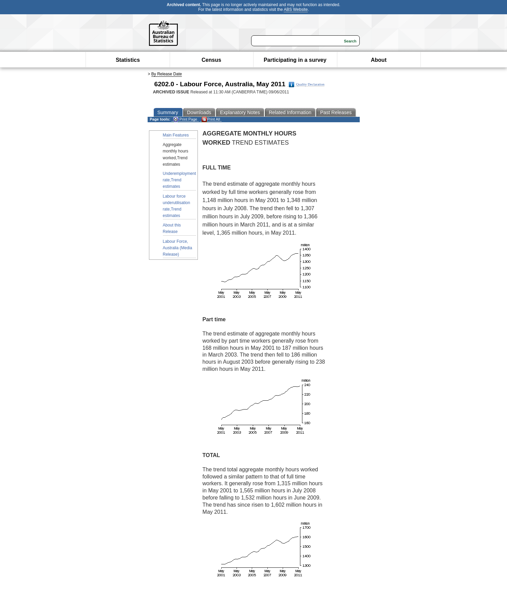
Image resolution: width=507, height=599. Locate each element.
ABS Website (295, 9)
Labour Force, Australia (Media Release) (177, 248)
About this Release (172, 228)
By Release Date (166, 74)
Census (211, 60)
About (379, 60)
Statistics (128, 60)
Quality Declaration (306, 85)
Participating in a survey (295, 60)
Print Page (185, 119)
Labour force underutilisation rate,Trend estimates (176, 206)
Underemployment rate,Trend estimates (179, 180)
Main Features (176, 135)
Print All (211, 119)
